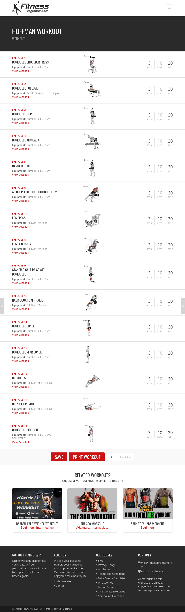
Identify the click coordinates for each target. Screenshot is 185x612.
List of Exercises (108, 587)
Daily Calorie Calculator (112, 578)
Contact (60, 585)
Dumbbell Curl (22, 113)
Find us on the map (153, 571)
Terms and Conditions (111, 573)
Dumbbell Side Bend (26, 429)
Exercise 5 (19, 161)
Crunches (19, 377)
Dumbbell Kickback (25, 139)
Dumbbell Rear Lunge (27, 352)
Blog (101, 560)
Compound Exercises (111, 596)
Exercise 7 (19, 213)
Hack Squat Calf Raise (27, 300)
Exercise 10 (19, 296)
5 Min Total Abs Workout (148, 523)
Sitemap (67, 608)
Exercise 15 (19, 425)
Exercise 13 (19, 373)
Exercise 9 (19, 265)
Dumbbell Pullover (25, 88)
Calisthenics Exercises (111, 591)
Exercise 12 (19, 348)
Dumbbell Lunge (23, 325)
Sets (149, 67)
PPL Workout (106, 582)
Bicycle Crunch (23, 403)
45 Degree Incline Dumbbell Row (34, 191)
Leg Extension (21, 243)
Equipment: (19, 67)
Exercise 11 (19, 321)
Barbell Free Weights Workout (37, 523)
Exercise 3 (19, 109)
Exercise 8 (19, 239)
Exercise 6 (19, 187)
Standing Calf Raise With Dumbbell (29, 271)
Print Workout (87, 457)
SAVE (59, 457)
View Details (20, 71)
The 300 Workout (92, 523)
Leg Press (18, 217)
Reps (159, 67)
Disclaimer (104, 569)
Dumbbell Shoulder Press (30, 62)
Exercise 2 (19, 84)
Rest (170, 67)
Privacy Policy (106, 565)
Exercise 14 (19, 399)
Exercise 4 (19, 135)
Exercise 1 (19, 58)
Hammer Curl (21, 165)
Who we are (63, 581)
